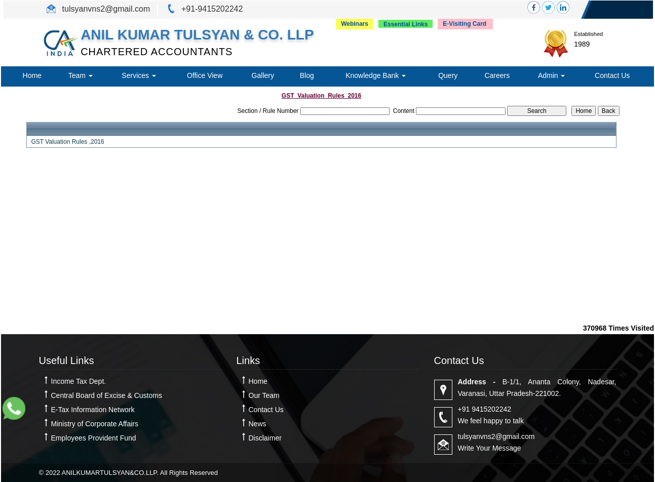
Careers (497, 75)
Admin (551, 75)
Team (80, 75)
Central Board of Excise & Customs (106, 395)
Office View (204, 75)
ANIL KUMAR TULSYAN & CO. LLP (197, 35)
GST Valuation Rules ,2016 (67, 141)
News (257, 424)
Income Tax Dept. (78, 381)
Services (139, 75)
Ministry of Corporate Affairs (94, 424)
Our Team (264, 395)
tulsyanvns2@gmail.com (105, 9)
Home (32, 75)
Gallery (263, 75)
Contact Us (612, 75)
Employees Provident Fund (93, 438)
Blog (307, 75)
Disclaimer (265, 438)
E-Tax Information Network (93, 410)
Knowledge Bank (375, 75)
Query (447, 75)
